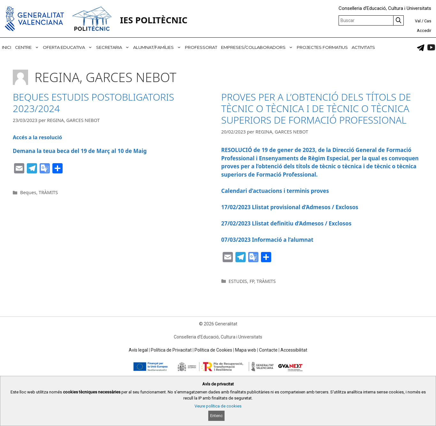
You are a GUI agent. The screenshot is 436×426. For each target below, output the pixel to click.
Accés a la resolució (37, 137)
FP (251, 281)
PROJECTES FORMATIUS (322, 47)
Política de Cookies (213, 350)
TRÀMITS (48, 192)
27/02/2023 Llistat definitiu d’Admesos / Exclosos (286, 223)
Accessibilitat (293, 350)
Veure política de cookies (218, 406)
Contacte (268, 350)
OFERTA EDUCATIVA (68, 47)
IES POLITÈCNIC (153, 20)
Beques (28, 192)
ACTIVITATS (363, 47)
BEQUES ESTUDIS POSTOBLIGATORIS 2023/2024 (93, 102)
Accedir (424, 30)
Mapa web (245, 350)
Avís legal (138, 350)
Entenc (216, 415)
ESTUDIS (238, 281)
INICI (6, 47)
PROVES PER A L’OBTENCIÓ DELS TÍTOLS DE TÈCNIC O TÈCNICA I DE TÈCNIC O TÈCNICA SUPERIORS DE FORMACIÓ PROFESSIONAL (316, 108)
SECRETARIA (113, 47)
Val (418, 21)
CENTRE (28, 47)
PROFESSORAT (201, 47)
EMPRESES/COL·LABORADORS (258, 47)
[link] (421, 47)
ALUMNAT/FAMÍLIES (158, 47)
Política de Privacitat (171, 350)
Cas (427, 21)
